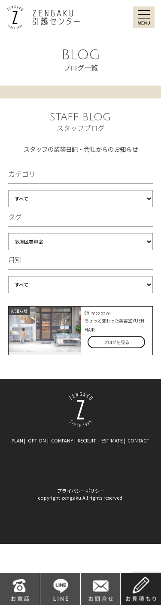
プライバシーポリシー (80, 490)
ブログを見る (116, 342)
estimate (112, 440)
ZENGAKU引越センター (43, 17)
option (37, 440)
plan (17, 440)
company (62, 440)
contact (138, 440)
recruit (87, 440)
